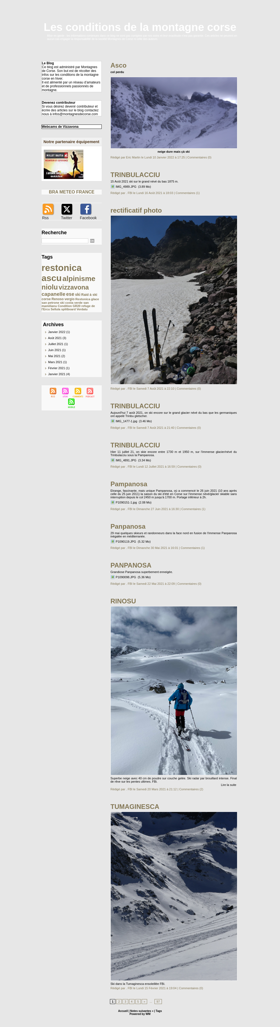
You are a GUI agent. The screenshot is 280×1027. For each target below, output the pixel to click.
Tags (159, 1010)
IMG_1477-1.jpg (126, 421)
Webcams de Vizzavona (60, 127)
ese (70, 294)
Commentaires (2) (191, 789)
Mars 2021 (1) (57, 362)
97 (158, 1001)
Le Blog (48, 63)
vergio (69, 299)
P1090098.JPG (126, 577)
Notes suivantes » (141, 1010)
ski (77, 294)
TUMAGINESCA (134, 806)
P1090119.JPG (126, 541)
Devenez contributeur (58, 103)
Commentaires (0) (199, 157)
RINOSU (123, 601)
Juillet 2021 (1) (58, 344)
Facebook (88, 218)
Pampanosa (128, 484)
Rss (45, 218)
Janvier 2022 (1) (59, 332)
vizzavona (74, 287)
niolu (50, 287)
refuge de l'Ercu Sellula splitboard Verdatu (68, 307)
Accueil (123, 1010)
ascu (52, 278)
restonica (62, 268)
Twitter (66, 218)
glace (95, 299)
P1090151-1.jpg (126, 502)
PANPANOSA (130, 565)
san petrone (50, 302)
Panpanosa (127, 526)
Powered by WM (140, 1014)
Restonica (82, 299)
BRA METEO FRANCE (72, 192)
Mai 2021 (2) (56, 356)
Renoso (58, 299)
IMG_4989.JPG (126, 186)
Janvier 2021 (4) (59, 374)
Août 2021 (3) (57, 338)
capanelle (53, 294)
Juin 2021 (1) (57, 350)
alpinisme (79, 278)
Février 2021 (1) (58, 368)
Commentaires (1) (188, 193)
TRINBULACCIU (135, 174)
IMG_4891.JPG (126, 460)
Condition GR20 (69, 306)
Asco (118, 65)
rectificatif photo (136, 210)
